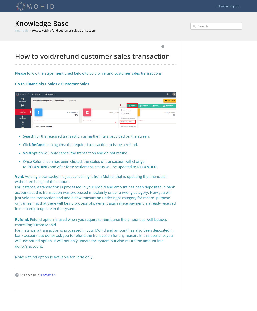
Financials (21, 30)
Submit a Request (228, 6)
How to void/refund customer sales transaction (63, 30)
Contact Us (48, 275)
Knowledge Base (42, 23)
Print (162, 46)
